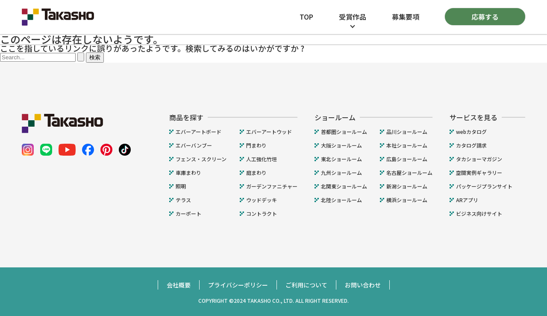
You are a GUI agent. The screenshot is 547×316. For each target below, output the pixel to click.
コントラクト (261, 213)
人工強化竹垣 (261, 159)
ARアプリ (467, 200)
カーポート (188, 213)
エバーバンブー (194, 145)
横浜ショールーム (406, 200)
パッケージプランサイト (484, 186)
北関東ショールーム (344, 186)
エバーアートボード (198, 131)
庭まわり (256, 172)
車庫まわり (188, 172)
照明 (181, 186)
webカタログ (471, 131)
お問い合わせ (363, 285)
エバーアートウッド (269, 131)
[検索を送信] (80, 56)
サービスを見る (473, 117)
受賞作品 (352, 17)
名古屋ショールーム (409, 172)
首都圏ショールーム (344, 131)
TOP (306, 17)
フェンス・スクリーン (201, 159)
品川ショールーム (406, 131)
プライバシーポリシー (238, 285)
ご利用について (306, 285)
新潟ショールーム (406, 186)
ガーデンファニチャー (271, 186)
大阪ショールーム (341, 145)
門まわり (256, 145)
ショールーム (335, 117)
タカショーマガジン (479, 159)
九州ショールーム (341, 172)
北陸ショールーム (341, 200)
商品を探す (186, 117)
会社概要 (179, 285)
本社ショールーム (406, 145)
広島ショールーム (406, 159)
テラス (183, 200)
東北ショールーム (341, 159)
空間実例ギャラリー (479, 172)
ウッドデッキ (261, 200)
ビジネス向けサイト (479, 213)
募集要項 (405, 17)
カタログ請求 (471, 145)
